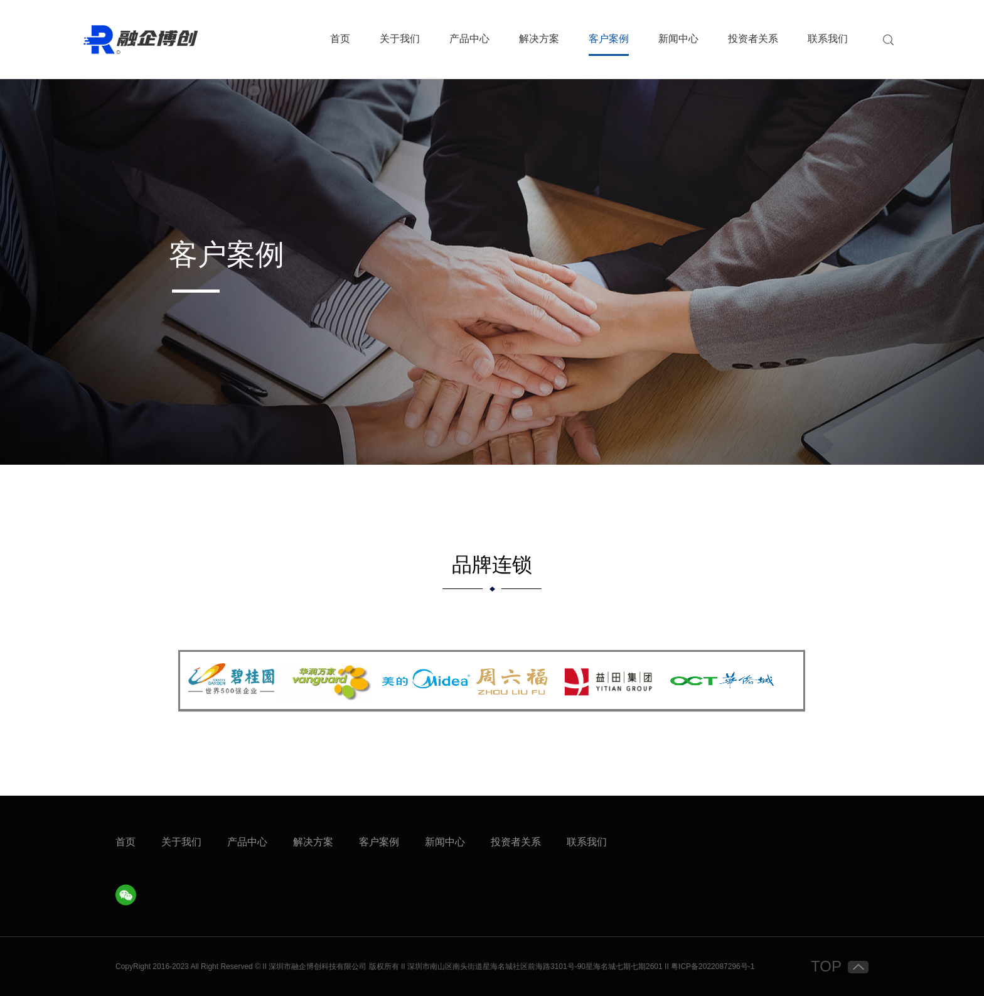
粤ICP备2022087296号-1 (712, 966)
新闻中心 (678, 39)
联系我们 (828, 39)
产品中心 (469, 39)
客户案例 (609, 39)
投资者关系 (753, 39)
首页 (340, 39)
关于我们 (400, 39)
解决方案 (539, 39)
